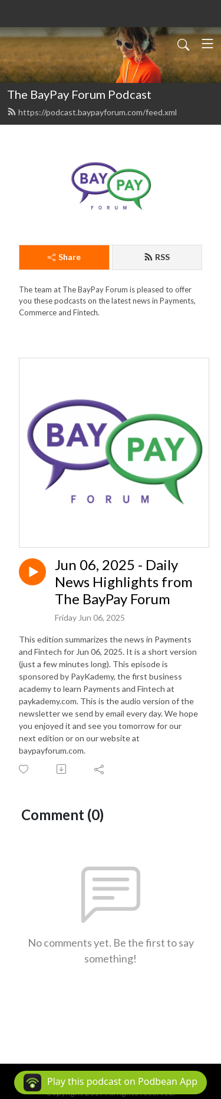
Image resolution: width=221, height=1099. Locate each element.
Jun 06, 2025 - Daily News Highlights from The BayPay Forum (124, 582)
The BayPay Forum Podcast (79, 94)
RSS (157, 257)
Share (64, 257)
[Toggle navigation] (207, 43)
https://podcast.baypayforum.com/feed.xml (92, 112)
